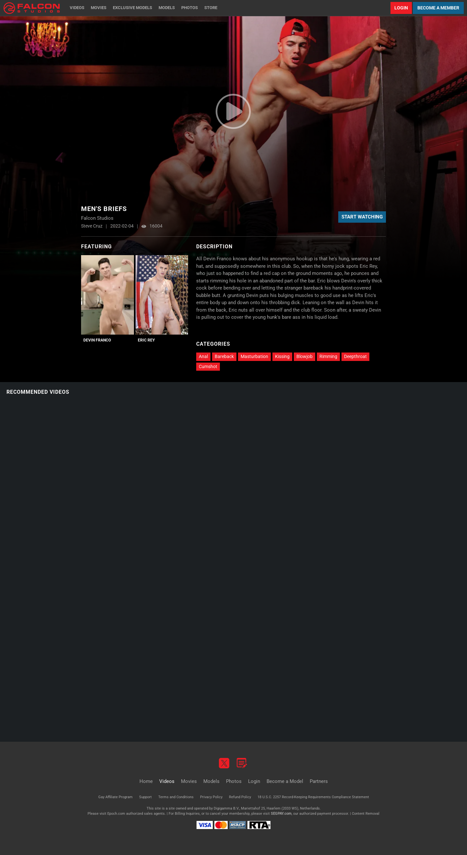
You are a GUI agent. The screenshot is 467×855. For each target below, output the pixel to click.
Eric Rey (146, 340)
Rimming (328, 356)
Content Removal (365, 814)
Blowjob (304, 356)
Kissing (282, 356)
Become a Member (438, 7)
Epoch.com (116, 814)
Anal (203, 356)
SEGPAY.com (281, 814)
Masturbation (254, 356)
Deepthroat (355, 356)
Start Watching (362, 217)
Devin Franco (97, 340)
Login (401, 7)
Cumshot (208, 366)
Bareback (224, 356)
